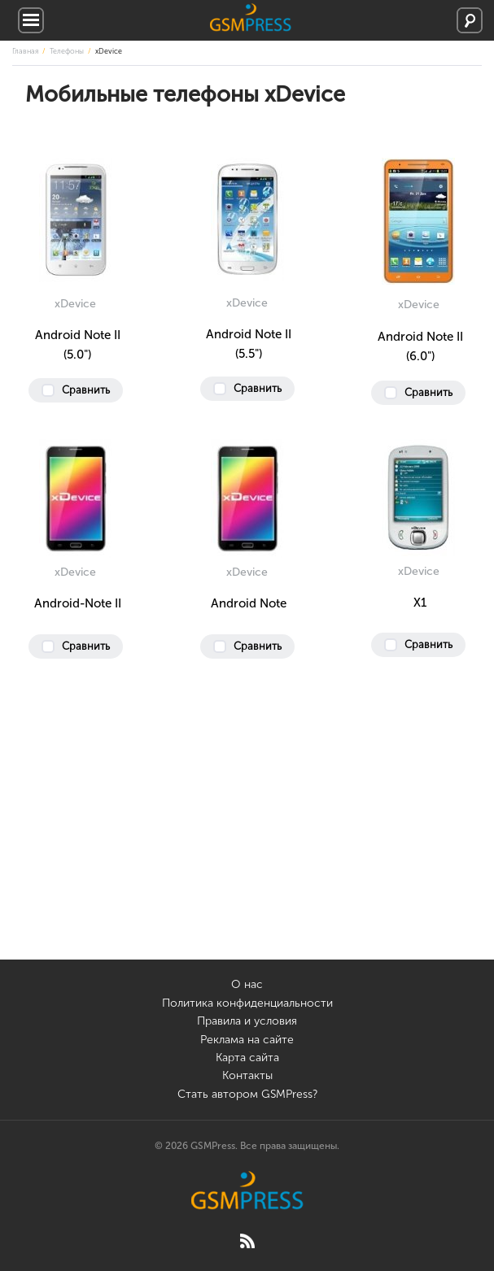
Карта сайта (247, 1057)
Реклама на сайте (247, 1040)
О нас (247, 984)
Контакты (247, 1075)
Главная (25, 51)
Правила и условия (247, 1021)
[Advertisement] (247, 846)
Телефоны (67, 51)
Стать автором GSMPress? (247, 1094)
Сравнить (86, 390)
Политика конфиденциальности (247, 1003)
